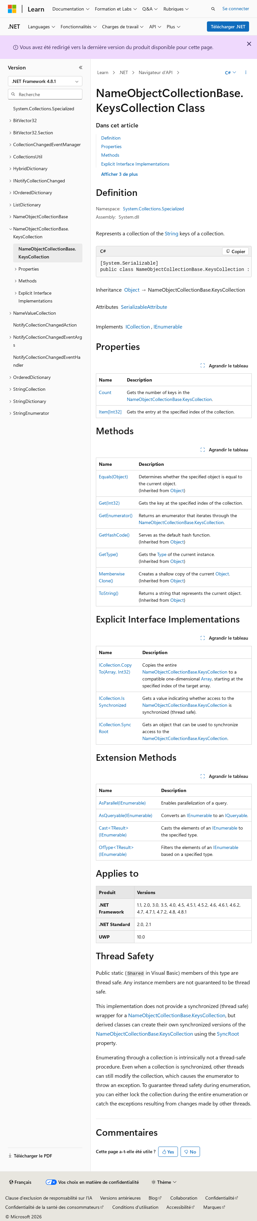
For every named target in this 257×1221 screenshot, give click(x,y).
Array (206, 679)
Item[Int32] (110, 412)
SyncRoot (228, 1033)
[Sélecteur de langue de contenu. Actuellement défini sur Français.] (20, 1182)
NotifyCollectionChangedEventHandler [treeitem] (46, 361)
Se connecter (235, 8)
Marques (212, 1207)
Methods (110, 155)
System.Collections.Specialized (153, 208)
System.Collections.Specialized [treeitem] (43, 108)
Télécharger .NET (228, 26)
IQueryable (236, 815)
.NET (123, 72)
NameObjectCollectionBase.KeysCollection (169, 399)
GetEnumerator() (115, 515)
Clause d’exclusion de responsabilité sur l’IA (48, 1198)
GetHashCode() (114, 535)
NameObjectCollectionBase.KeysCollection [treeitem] (47, 253)
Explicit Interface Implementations (135, 164)
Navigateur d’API (156, 72)
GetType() (108, 554)
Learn (102, 72)
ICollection (138, 326)
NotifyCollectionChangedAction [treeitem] (45, 325)
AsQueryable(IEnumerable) (125, 815)
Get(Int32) (109, 503)
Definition (111, 138)
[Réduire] (81, 67)
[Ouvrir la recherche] (213, 9)
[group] (174, 266)
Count (105, 392)
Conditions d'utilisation (135, 1207)
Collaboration (183, 1198)
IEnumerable (168, 326)
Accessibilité (178, 1207)
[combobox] (45, 81)
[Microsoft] (12, 9)
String (171, 233)
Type (161, 554)
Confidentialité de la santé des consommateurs (52, 1207)
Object (131, 289)
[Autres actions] (246, 72)
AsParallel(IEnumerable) (122, 803)
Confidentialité (219, 1198)
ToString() (108, 593)
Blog (153, 1198)
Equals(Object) (113, 476)
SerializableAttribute (144, 306)
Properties (111, 146)
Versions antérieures (120, 1198)
